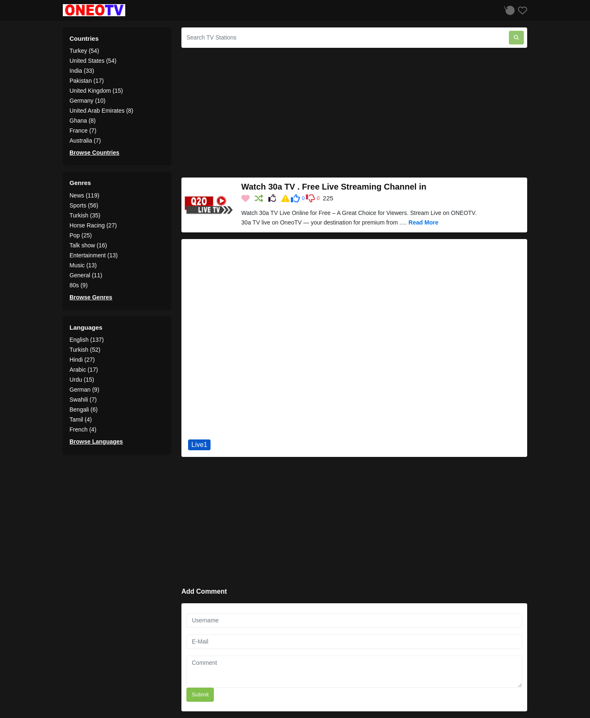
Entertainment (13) (93, 255)
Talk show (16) (88, 245)
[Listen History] (508, 10)
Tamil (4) (80, 419)
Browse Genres (90, 297)
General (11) (85, 275)
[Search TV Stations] (345, 37)
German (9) (84, 389)
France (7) (83, 130)
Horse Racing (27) (93, 225)
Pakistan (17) (86, 80)
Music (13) (83, 265)
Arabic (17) (83, 369)
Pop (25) (80, 235)
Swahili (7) (83, 399)
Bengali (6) (83, 409)
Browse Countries (94, 152)
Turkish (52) (84, 349)
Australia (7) (85, 140)
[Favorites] (521, 10)
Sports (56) (83, 205)
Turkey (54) (84, 50)
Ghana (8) (82, 120)
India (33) (81, 70)
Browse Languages (96, 441)
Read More (424, 222)
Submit (200, 694)
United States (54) (93, 60)
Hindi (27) (82, 359)
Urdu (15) (81, 379)
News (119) (84, 195)
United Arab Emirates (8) (101, 110)
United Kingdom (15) (96, 90)
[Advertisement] (354, 112)
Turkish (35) (84, 215)
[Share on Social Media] (273, 199)
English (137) (86, 339)
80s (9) (78, 285)
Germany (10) (87, 100)
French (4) (83, 429)
